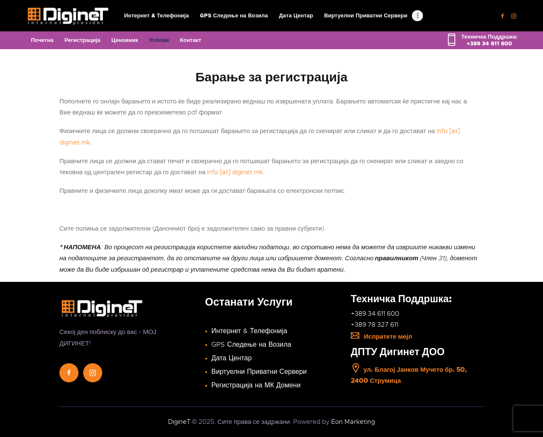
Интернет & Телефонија (249, 331)
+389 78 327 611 (374, 324)
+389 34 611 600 (375, 313)
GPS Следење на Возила (251, 344)
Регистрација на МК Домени (255, 385)
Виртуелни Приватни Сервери (259, 371)
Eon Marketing (353, 422)
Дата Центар (231, 358)
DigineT (179, 422)
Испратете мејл (381, 336)
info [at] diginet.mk (235, 172)
